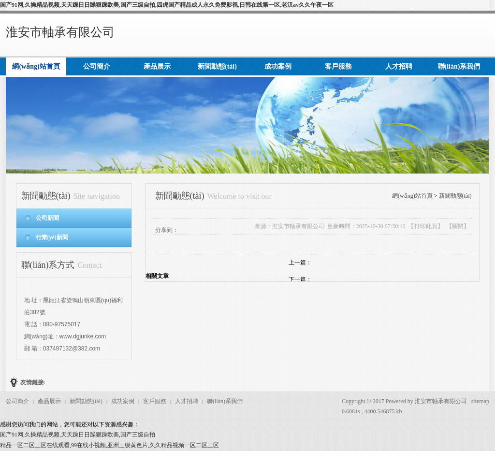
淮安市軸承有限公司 (60, 32)
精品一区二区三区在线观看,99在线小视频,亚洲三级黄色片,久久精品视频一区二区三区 (109, 445)
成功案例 (122, 401)
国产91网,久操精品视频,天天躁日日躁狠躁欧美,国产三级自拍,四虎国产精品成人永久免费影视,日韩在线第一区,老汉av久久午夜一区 (167, 4)
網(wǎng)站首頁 (412, 195)
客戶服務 (154, 401)
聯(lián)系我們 (225, 401)
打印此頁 (425, 226)
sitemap (480, 401)
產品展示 (49, 401)
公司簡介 (17, 401)
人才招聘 (186, 401)
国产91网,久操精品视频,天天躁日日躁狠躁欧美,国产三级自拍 (77, 434)
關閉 (458, 226)
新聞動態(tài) (455, 195)
